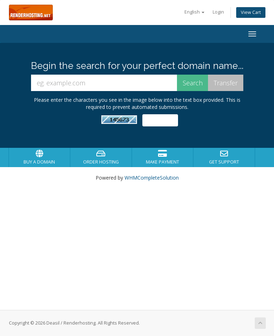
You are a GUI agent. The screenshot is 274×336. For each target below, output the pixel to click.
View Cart (251, 12)
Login (218, 12)
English (194, 12)
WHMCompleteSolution (152, 177)
